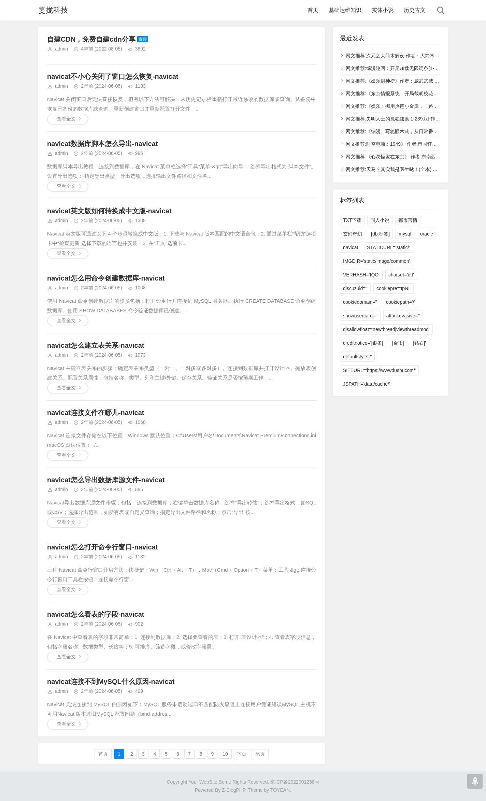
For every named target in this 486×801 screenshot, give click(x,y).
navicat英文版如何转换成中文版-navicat (109, 211)
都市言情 (407, 220)
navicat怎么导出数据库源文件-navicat (106, 480)
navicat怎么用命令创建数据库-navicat (106, 278)
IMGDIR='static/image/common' (376, 261)
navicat (350, 247)
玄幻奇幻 (352, 234)
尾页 (260, 754)
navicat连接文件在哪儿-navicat (95, 412)
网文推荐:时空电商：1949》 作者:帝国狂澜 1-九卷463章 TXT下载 (415, 144)
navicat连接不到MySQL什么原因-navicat (110, 681)
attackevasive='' (403, 315)
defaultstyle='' (357, 356)
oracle (426, 234)
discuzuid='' (355, 288)
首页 (313, 10)
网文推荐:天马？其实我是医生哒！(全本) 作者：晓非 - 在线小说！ (415, 169)
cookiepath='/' (400, 302)
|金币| (398, 343)
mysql (405, 234)
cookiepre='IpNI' (393, 288)
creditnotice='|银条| (363, 343)
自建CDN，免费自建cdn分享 (91, 39)
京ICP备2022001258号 (294, 782)
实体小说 (383, 10)
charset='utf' (401, 274)
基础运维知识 (345, 10)
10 (225, 754)
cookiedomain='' (360, 302)
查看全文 (66, 118)
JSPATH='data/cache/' (366, 384)
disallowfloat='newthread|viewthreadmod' (386, 329)
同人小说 (379, 220)
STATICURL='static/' (388, 247)
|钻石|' (419, 343)
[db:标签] (380, 234)
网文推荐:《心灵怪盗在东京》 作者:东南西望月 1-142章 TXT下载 (415, 156)
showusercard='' (360, 315)
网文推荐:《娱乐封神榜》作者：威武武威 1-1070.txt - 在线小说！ (415, 81)
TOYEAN (280, 790)
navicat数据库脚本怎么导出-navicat (102, 143)
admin (61, 49)
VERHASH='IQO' (361, 274)
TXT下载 (352, 220)
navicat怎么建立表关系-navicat (95, 345)
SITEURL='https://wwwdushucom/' (379, 370)
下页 (241, 754)
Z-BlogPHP (233, 790)
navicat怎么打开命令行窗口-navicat (102, 547)
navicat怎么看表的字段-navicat (95, 614)
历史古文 (415, 10)
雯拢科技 (53, 10)
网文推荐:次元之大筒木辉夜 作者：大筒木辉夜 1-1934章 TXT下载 (415, 55)
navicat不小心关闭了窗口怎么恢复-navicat (112, 76)
